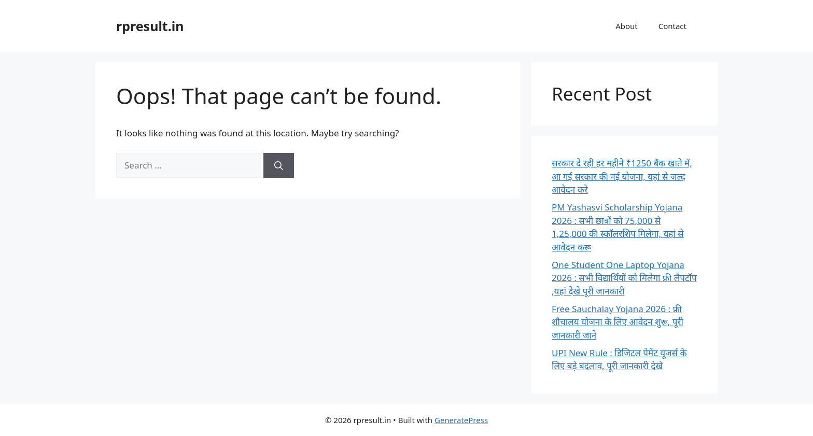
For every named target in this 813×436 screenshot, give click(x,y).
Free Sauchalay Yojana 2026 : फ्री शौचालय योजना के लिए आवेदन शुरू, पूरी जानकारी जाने (617, 322)
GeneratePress (461, 420)
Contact (672, 26)
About (626, 26)
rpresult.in (150, 26)
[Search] (278, 165)
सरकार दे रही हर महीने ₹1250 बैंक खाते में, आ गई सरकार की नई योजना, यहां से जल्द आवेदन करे (622, 176)
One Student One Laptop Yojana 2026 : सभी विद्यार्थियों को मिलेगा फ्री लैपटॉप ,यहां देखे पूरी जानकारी (624, 278)
